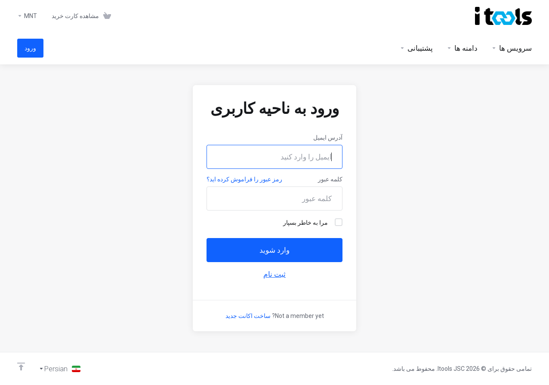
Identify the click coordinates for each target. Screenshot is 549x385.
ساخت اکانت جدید (248, 315)
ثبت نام (274, 274)
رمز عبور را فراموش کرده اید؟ (244, 179)
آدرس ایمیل (327, 137)
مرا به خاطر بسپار (312, 222)
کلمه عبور (330, 179)
